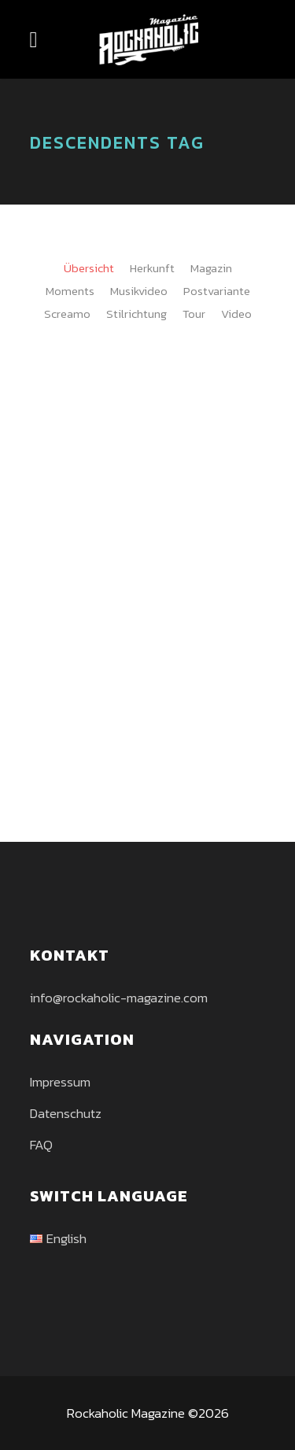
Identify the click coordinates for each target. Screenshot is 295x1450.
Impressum (60, 1082)
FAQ (41, 1145)
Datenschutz (65, 1113)
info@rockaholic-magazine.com (119, 997)
